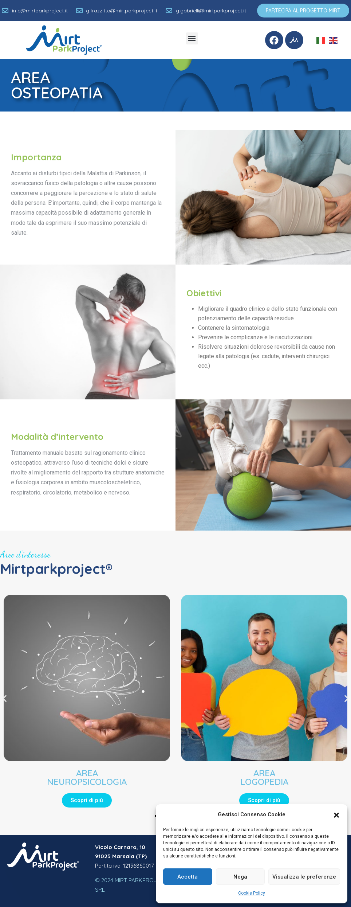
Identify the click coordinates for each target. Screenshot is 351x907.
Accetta (187, 876)
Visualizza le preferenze (304, 876)
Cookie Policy (251, 893)
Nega (240, 876)
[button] (336, 814)
